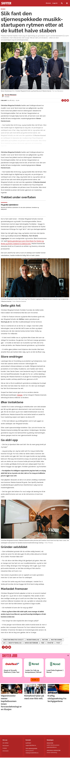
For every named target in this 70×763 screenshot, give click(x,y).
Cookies (5, 748)
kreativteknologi (15, 643)
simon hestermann (31, 643)
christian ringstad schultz (13, 639)
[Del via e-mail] (68, 100)
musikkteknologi (33, 639)
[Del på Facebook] (62, 100)
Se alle (34, 679)
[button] (67, 655)
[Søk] (62, 3)
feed (42, 643)
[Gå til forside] (11, 3)
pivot (58, 643)
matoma (45, 639)
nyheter (50, 643)
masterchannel (56, 639)
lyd (4, 643)
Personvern (6, 745)
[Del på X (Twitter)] (65, 100)
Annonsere (5, 751)
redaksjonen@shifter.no (32, 753)
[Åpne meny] (67, 3)
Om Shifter (5, 743)
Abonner (48, 3)
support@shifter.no (31, 745)
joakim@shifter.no (51, 747)
